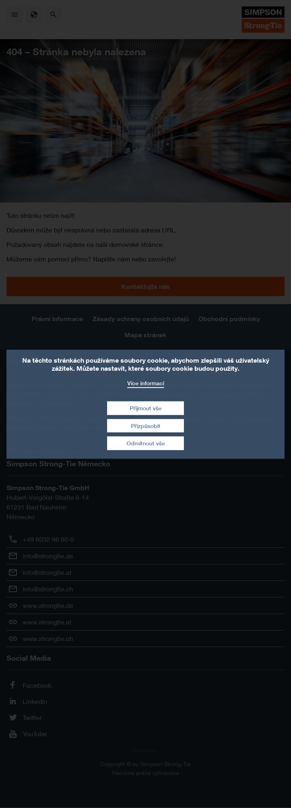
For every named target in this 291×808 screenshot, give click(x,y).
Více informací (145, 382)
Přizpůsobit (145, 425)
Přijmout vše (146, 408)
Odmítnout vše (146, 443)
